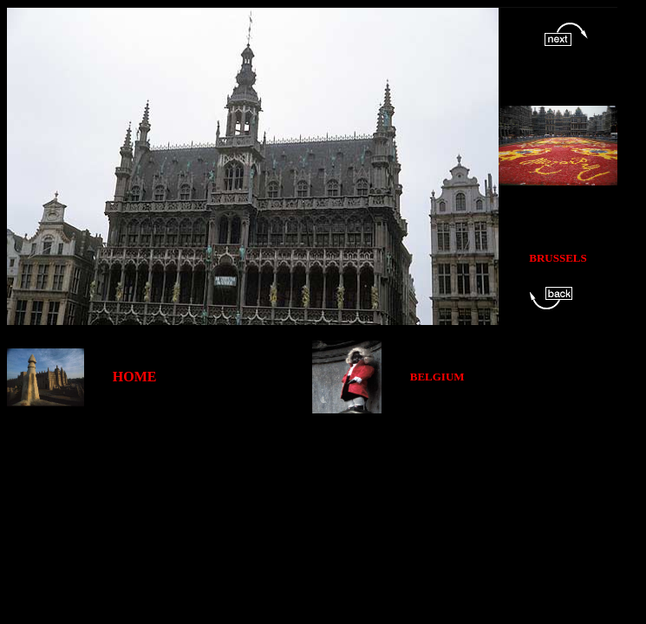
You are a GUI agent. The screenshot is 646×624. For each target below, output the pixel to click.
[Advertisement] (322, 452)
